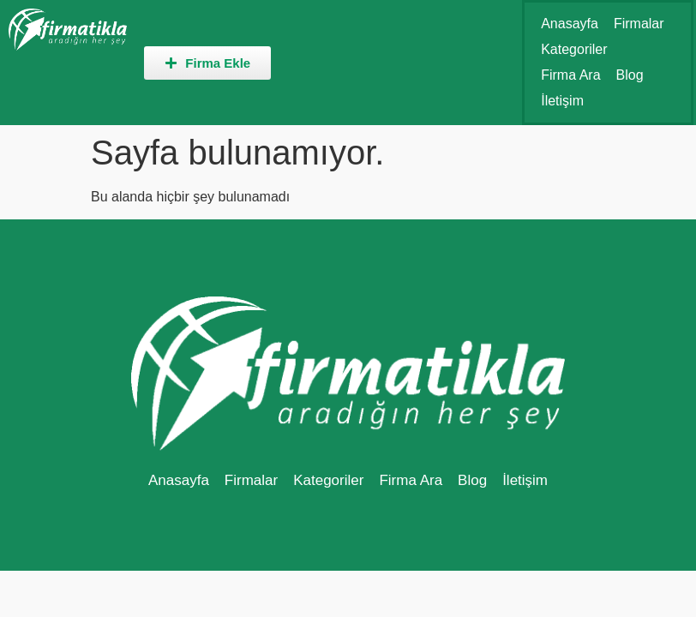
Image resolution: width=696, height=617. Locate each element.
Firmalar (639, 23)
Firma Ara (570, 75)
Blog (630, 75)
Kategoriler (574, 49)
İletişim (562, 100)
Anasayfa (569, 23)
